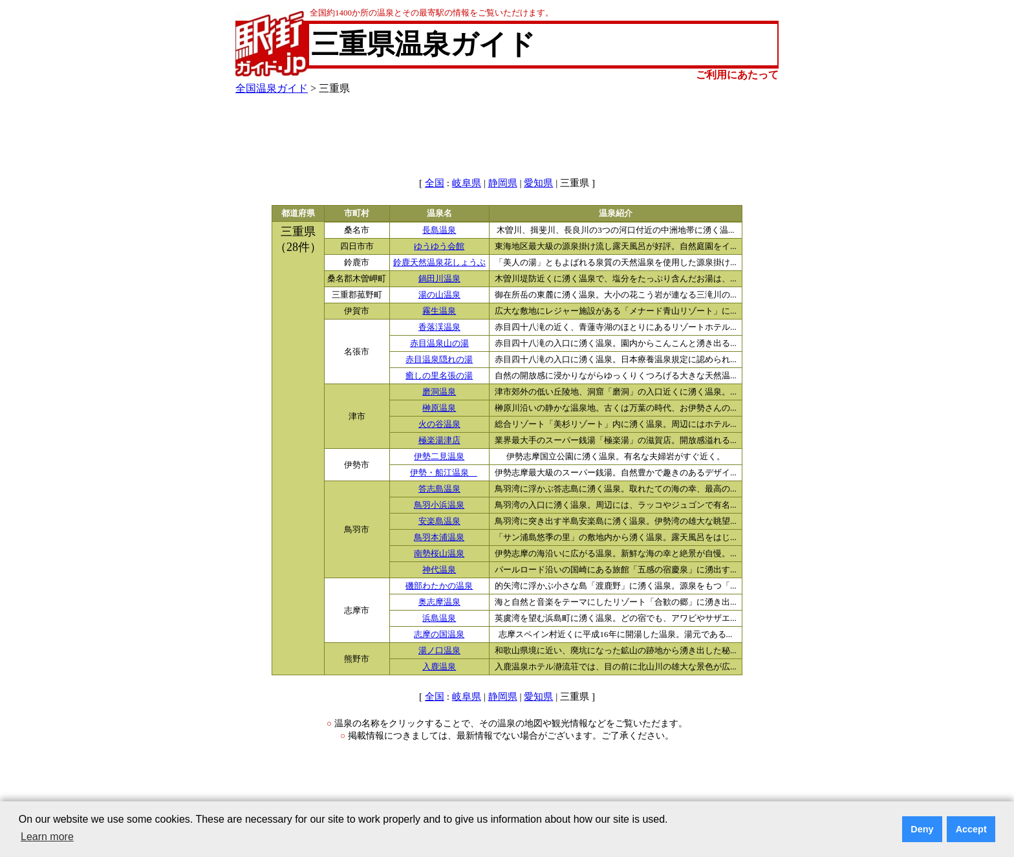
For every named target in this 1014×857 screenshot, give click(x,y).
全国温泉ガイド (271, 88)
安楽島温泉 (439, 521)
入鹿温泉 (439, 666)
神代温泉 (439, 569)
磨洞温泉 (439, 391)
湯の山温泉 (439, 294)
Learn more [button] (47, 836)
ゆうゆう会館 (439, 246)
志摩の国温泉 (439, 634)
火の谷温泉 (439, 424)
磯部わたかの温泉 (439, 586)
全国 (434, 183)
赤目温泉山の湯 (439, 343)
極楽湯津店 (439, 440)
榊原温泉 (439, 408)
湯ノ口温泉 (439, 650)
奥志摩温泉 (439, 602)
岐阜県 (466, 183)
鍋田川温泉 (439, 278)
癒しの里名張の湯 (439, 375)
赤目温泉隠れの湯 (439, 359)
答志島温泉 (439, 489)
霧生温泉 (439, 311)
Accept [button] (971, 829)
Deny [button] (922, 829)
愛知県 (538, 183)
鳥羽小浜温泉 (439, 505)
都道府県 (298, 213)
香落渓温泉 (439, 327)
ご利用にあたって (737, 74)
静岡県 (502, 183)
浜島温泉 (439, 618)
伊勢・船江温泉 (443, 472)
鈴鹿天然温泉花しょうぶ (439, 262)
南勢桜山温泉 (439, 553)
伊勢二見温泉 (439, 456)
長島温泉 (439, 230)
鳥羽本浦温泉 (439, 537)
